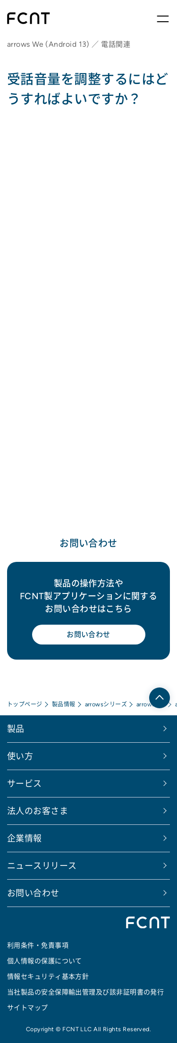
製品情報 (64, 704)
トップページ (24, 704)
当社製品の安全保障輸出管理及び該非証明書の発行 (85, 992)
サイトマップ (27, 1007)
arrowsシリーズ (106, 704)
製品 (16, 728)
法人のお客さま (37, 811)
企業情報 (24, 838)
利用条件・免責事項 (37, 945)
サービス (24, 783)
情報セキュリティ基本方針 (48, 976)
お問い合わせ (88, 634)
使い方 (20, 756)
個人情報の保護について (44, 961)
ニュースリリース (42, 865)
